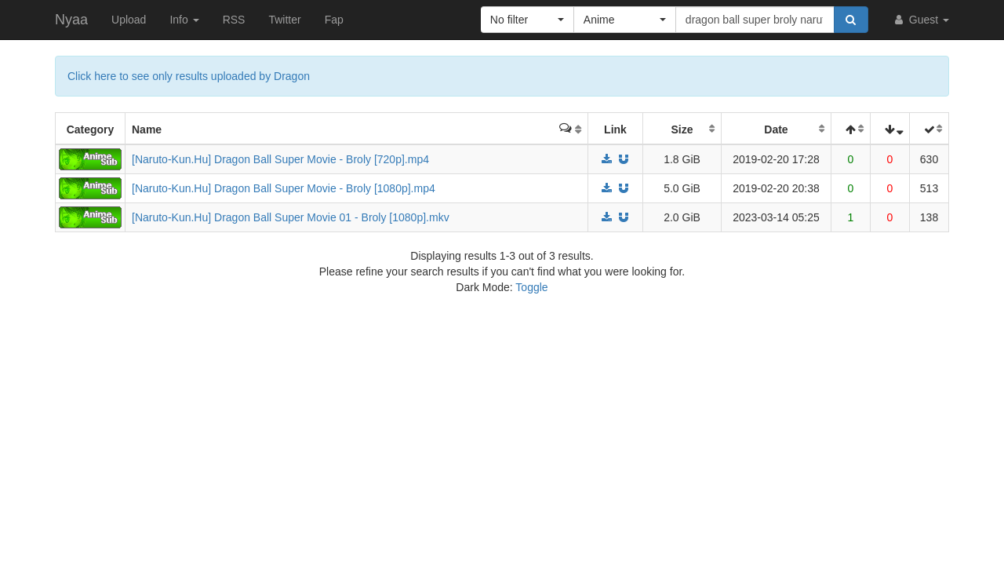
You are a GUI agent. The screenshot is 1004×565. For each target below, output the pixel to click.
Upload (128, 19)
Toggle (531, 287)
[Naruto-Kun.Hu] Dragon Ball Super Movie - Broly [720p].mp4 (280, 159)
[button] (527, 19)
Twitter (284, 19)
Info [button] (183, 19)
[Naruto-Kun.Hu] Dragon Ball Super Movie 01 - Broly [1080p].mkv (290, 217)
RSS (234, 19)
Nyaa (71, 19)
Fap (334, 19)
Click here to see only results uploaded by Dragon (188, 76)
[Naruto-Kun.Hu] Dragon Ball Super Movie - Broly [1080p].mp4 (283, 188)
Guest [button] (920, 19)
